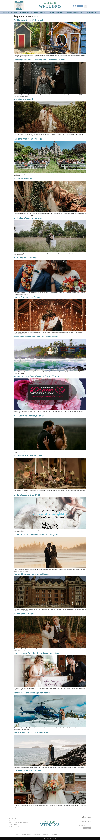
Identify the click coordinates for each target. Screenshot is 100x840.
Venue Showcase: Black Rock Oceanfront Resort (36, 336)
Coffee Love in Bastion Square (27, 770)
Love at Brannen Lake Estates (27, 297)
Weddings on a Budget (24, 613)
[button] (85, 6)
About (17, 834)
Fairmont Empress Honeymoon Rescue (31, 574)
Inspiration (6, 12)
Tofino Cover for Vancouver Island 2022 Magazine (36, 534)
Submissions (51, 12)
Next (84, 809)
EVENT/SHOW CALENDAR (26, 12)
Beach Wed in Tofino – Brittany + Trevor (32, 732)
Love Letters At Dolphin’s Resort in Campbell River (36, 653)
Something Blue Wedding (25, 257)
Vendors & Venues (39, 13)
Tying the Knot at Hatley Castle (28, 139)
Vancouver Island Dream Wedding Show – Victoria (36, 376)
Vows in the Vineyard (23, 99)
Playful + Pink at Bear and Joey (28, 455)
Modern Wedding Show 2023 (27, 495)
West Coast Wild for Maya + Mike (29, 416)
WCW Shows (60, 13)
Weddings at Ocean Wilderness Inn (29, 20)
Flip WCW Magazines (92, 12)
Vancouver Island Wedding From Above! (32, 693)
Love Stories (14, 12)
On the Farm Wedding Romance (28, 218)
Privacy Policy (36, 834)
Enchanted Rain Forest (24, 178)
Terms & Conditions (26, 834)
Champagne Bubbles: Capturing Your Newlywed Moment (39, 59)
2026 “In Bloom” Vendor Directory (75, 12)
